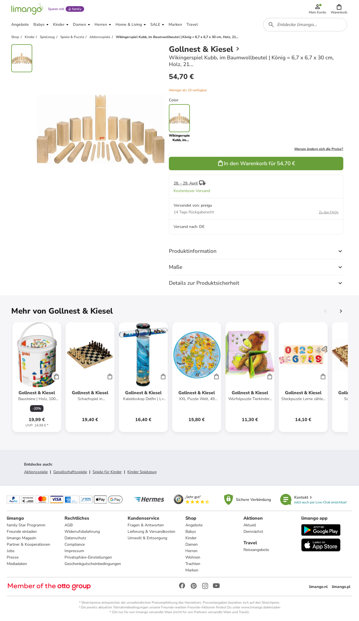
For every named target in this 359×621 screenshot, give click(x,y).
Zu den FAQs (329, 212)
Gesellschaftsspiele (70, 472)
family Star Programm (26, 525)
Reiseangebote (256, 549)
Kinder (191, 538)
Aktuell (249, 525)
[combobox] (305, 24)
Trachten (192, 563)
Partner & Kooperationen (28, 544)
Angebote (193, 525)
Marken (191, 570)
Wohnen (192, 557)
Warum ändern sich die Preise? (318, 149)
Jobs (11, 551)
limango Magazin (21, 538)
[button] (339, 9)
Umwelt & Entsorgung (147, 538)
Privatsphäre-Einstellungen (88, 557)
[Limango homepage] (27, 9)
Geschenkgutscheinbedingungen (93, 563)
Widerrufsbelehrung (82, 531)
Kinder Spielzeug (142, 472)
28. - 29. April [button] (186, 183)
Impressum (74, 551)
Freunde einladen (22, 531)
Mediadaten (17, 563)
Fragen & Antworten (146, 525)
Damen (191, 544)
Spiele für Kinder (107, 472)
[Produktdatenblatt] (36, 377)
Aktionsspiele (36, 472)
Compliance (75, 544)
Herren (191, 551)
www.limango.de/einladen (260, 607)
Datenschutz (75, 538)
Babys (190, 531)
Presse (13, 557)
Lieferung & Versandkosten (151, 531)
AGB (69, 525)
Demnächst (253, 531)
